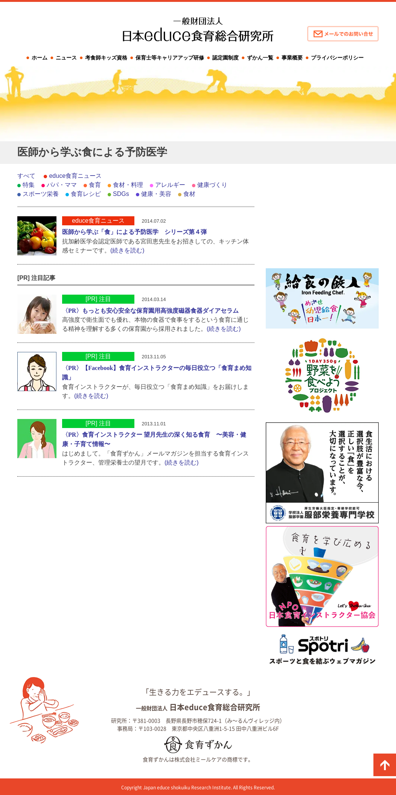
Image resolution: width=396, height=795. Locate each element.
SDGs (121, 194)
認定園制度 (225, 58)
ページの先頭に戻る (384, 765)
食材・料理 (128, 185)
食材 (189, 194)
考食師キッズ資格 (106, 58)
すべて (26, 176)
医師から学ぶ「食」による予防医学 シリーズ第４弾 (134, 232)
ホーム (39, 58)
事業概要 (292, 58)
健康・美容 (156, 194)
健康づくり (212, 185)
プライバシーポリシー (337, 58)
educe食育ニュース (75, 176)
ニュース (66, 58)
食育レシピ (86, 194)
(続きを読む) (127, 250)
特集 (29, 185)
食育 (95, 185)
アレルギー (170, 185)
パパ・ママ (62, 185)
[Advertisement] (322, 218)
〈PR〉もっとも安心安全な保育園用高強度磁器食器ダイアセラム (150, 310)
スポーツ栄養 (41, 194)
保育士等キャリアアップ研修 (170, 58)
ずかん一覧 (260, 58)
